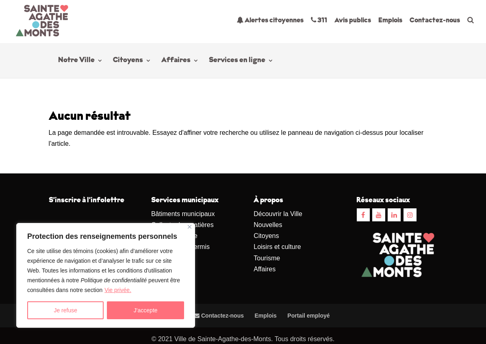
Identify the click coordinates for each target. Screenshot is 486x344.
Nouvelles (268, 224)
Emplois (390, 20)
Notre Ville (76, 61)
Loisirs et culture (277, 246)
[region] (105, 275)
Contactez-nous (435, 20)
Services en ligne (237, 61)
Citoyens (128, 61)
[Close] (189, 227)
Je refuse (65, 310)
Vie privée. (117, 290)
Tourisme (267, 258)
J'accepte (146, 310)
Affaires (176, 61)
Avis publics (352, 20)
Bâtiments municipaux (183, 213)
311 (319, 20)
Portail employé (308, 315)
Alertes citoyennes (270, 20)
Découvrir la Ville (278, 213)
